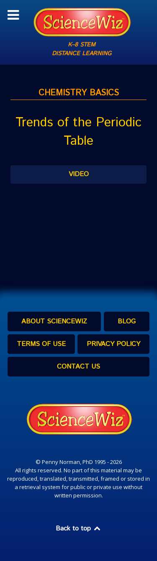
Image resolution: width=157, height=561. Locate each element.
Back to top (79, 528)
